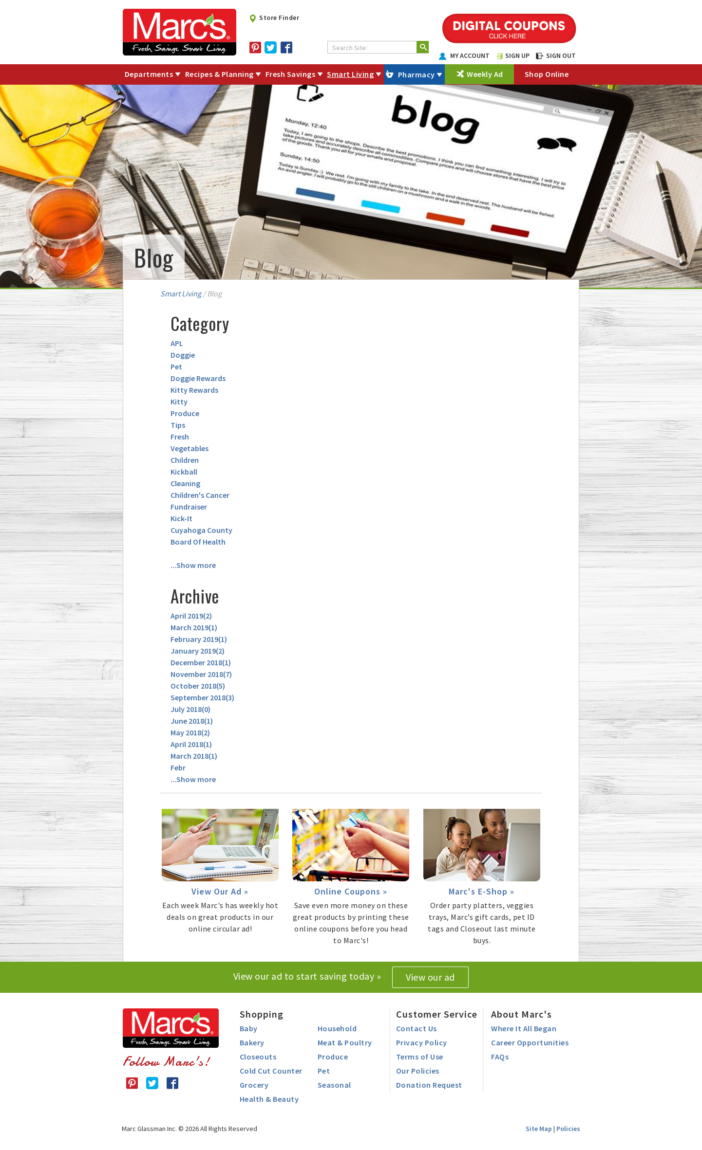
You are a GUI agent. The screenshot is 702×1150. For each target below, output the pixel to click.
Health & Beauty (269, 1099)
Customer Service (436, 1014)
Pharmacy (416, 74)
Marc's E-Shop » (481, 891)
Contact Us (416, 1028)
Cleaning (185, 483)
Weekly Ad (485, 74)
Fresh (180, 436)
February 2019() (199, 639)
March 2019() (194, 627)
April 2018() (191, 744)
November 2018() (201, 674)
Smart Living (350, 74)
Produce (185, 413)
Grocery (254, 1085)
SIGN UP (513, 55)
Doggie (183, 355)
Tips (178, 425)
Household (337, 1028)
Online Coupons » (350, 891)
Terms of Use (419, 1056)
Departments (149, 74)
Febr (178, 767)
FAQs (500, 1056)
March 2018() (194, 756)
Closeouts (258, 1056)
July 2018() (190, 709)
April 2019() (191, 616)
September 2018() (202, 697)
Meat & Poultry (345, 1042)
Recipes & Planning (219, 74)
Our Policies (417, 1071)
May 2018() (190, 732)
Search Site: (349, 47)
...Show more (193, 565)
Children (185, 460)
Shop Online (547, 74)
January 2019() (198, 651)
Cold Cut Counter (271, 1071)
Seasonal (334, 1085)
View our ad (430, 977)
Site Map (539, 1128)
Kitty (179, 401)
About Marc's (521, 1014)
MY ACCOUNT (464, 55)
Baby (249, 1028)
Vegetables (190, 448)
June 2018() (192, 721)
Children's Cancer (200, 495)
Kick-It (181, 518)
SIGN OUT (556, 55)
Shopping (262, 1014)
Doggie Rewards (198, 378)
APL (177, 343)
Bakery (252, 1042)
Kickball (184, 471)
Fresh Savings (291, 74)
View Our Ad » (219, 891)
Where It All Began (523, 1028)
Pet (176, 366)
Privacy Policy (421, 1042)
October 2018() (198, 686)
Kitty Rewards (194, 390)
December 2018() (201, 662)
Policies (568, 1128)
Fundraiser (189, 506)
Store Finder (274, 17)
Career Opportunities (530, 1042)
